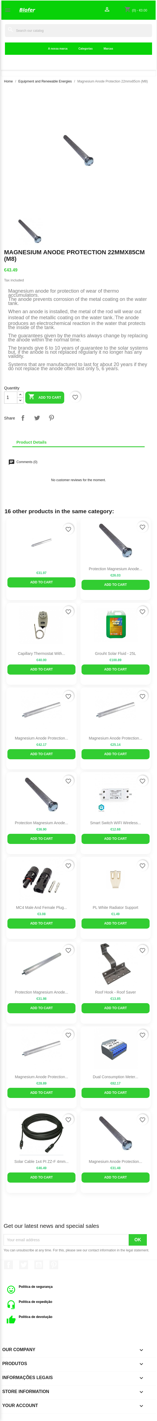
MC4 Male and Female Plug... (41, 907)
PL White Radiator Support (115, 907)
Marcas (108, 48)
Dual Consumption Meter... (115, 1077)
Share (22, 417)
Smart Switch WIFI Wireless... (115, 823)
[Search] (78, 30)
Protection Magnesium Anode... (115, 569)
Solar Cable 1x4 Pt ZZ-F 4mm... (41, 1161)
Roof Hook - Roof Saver (115, 992)
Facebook (8, 1264)
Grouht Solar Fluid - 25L (115, 653)
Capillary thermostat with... (41, 653)
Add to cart (44, 397)
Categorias (85, 48)
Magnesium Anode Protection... (41, 738)
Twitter (23, 1264)
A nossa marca (58, 48)
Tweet (37, 417)
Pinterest (51, 417)
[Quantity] (10, 398)
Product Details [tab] (31, 442)
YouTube (38, 1264)
